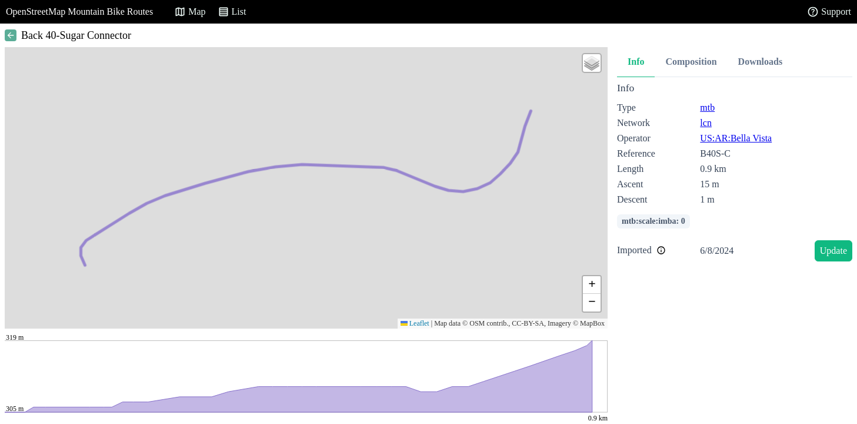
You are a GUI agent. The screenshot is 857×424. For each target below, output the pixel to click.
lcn (706, 123)
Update (833, 251)
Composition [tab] (690, 62)
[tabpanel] (734, 174)
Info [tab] (636, 62)
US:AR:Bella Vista (736, 138)
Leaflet (415, 323)
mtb (707, 107)
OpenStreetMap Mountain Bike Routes (79, 11)
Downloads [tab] (760, 62)
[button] (592, 63)
